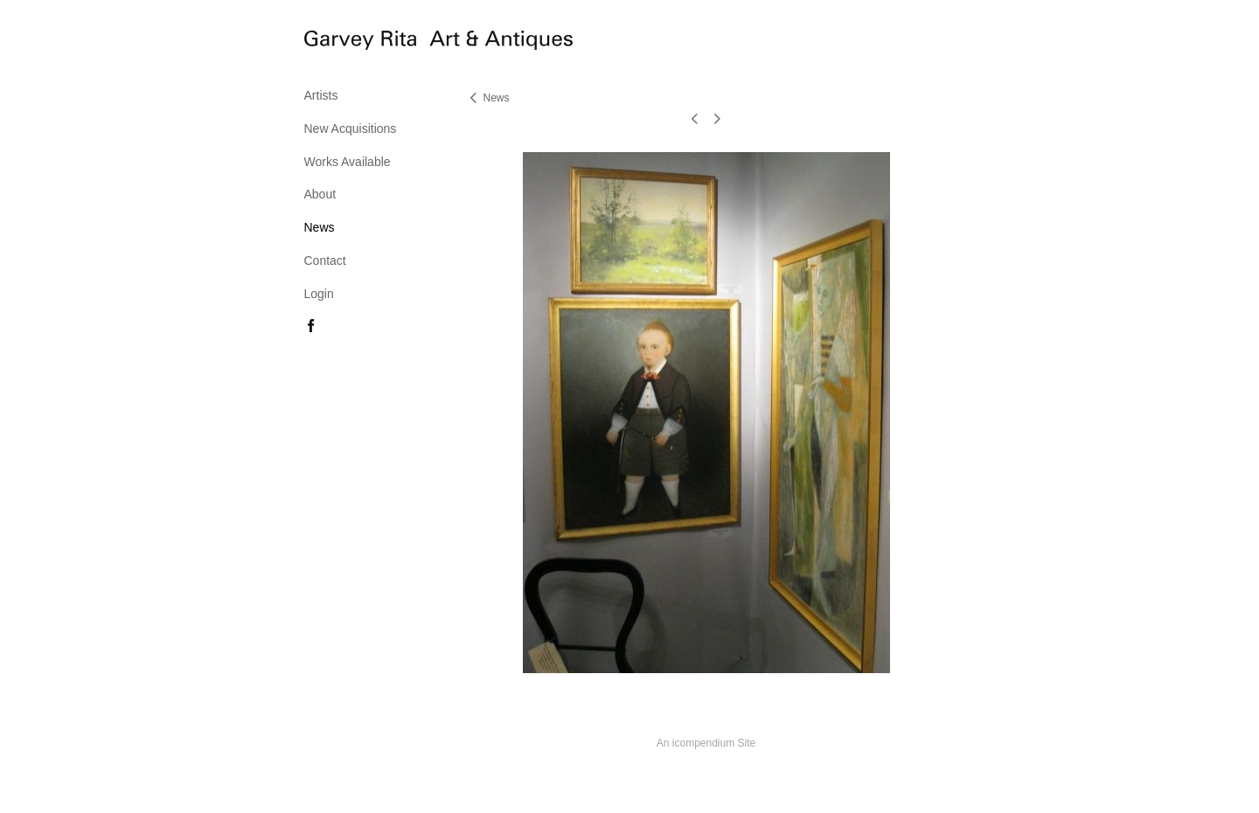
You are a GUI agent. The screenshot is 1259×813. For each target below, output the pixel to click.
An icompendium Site (706, 743)
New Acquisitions (350, 129)
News (319, 227)
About (320, 194)
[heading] (348, 43)
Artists (321, 95)
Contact (325, 261)
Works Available (347, 162)
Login (319, 294)
